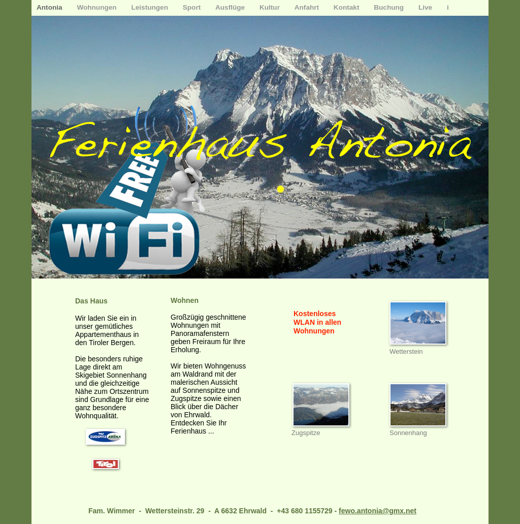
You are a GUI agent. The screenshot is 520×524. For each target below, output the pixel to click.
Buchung (390, 7)
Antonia (50, 7)
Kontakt (347, 7)
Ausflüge (231, 7)
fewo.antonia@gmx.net (377, 511)
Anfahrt (308, 7)
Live (426, 7)
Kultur (270, 7)
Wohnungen (97, 7)
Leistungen (150, 7)
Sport (193, 7)
